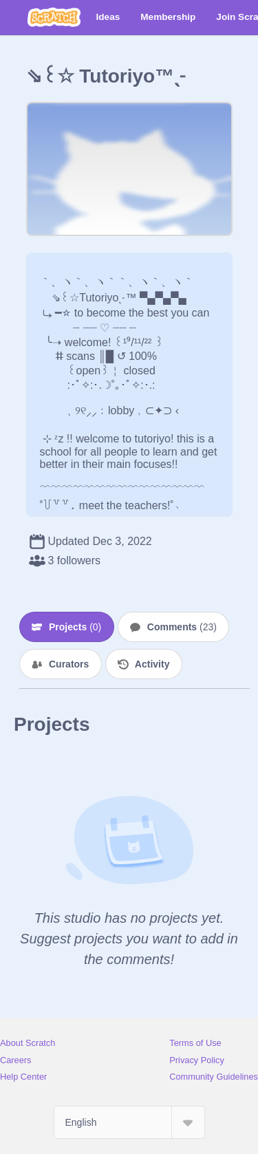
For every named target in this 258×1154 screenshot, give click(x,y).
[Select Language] (129, 1122)
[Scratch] (54, 17)
